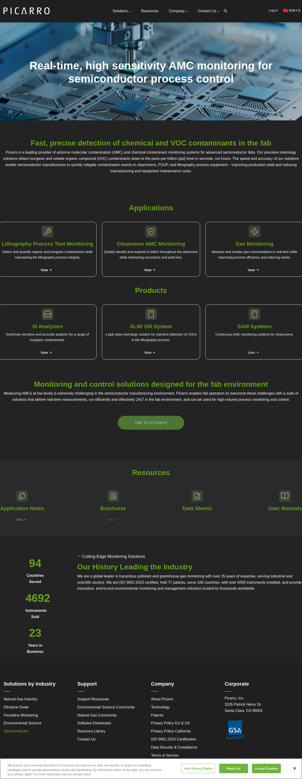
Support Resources (93, 699)
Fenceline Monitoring (21, 715)
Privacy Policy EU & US (170, 723)
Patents (157, 715)
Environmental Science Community (106, 707)
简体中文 (292, 10)
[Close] (295, 769)
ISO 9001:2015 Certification (173, 739)
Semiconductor (16, 731)
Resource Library (91, 731)
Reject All (233, 769)
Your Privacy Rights (198, 769)
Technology (160, 707)
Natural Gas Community (97, 715)
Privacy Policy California (171, 731)
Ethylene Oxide (16, 707)
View (44, 270)
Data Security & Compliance (174, 747)
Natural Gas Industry (21, 699)
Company (178, 11)
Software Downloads (94, 723)
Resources (150, 11)
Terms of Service (164, 755)
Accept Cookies (266, 769)
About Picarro (162, 699)
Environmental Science (22, 723)
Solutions (122, 11)
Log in (273, 10)
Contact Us (208, 11)
